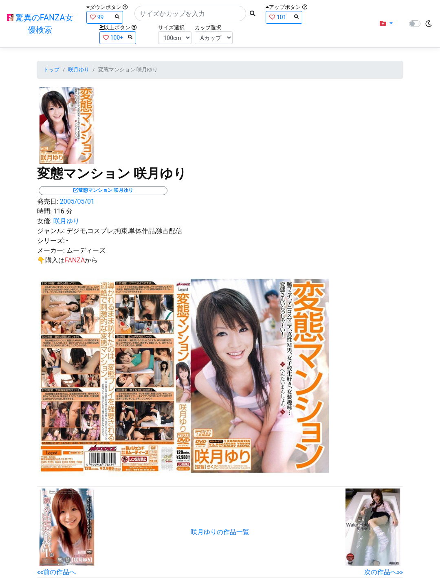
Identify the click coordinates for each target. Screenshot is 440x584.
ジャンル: (51, 231)
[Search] (190, 13)
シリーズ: (51, 240)
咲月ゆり (78, 70)
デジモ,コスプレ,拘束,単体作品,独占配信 (124, 231)
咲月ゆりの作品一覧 (220, 532)
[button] (386, 24)
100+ (117, 37)
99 (104, 17)
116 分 (63, 211)
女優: (44, 221)
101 (284, 17)
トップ (51, 70)
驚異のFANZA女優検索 (40, 24)
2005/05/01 (77, 201)
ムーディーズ (86, 250)
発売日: (47, 201)
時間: (44, 211)
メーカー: (51, 250)
